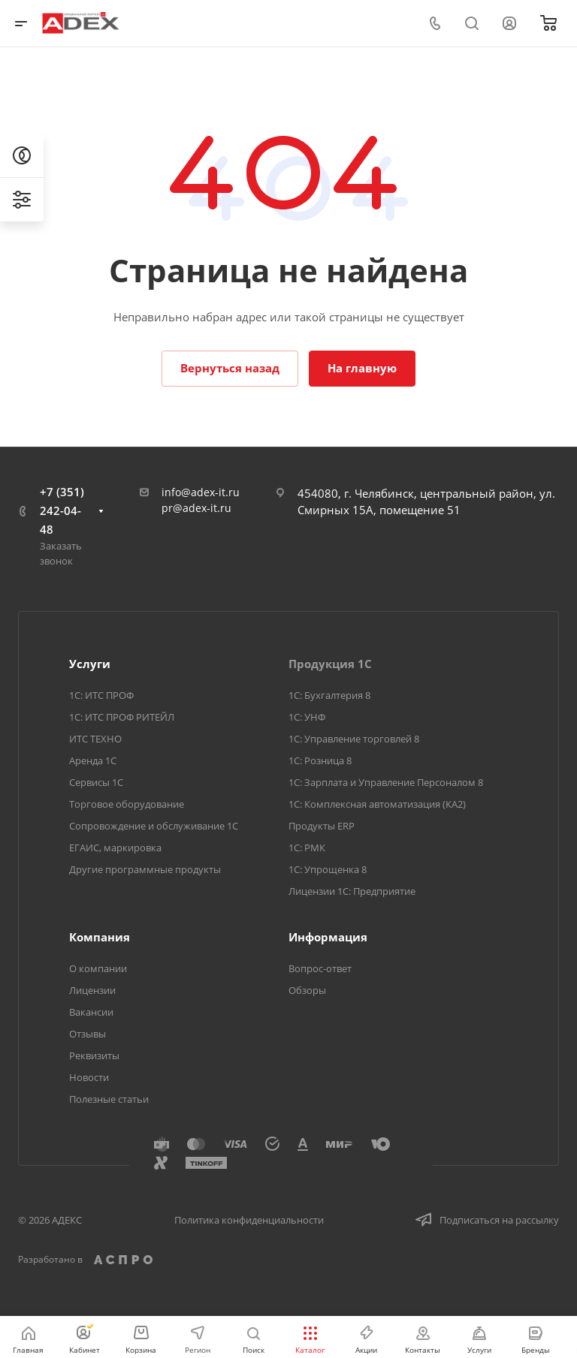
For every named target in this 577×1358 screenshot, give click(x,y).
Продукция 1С (330, 663)
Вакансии (91, 1012)
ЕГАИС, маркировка (115, 847)
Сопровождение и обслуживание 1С (153, 826)
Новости (89, 1077)
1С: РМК (306, 847)
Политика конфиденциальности (249, 1220)
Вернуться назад (229, 367)
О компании (98, 968)
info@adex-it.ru (201, 492)
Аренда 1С (92, 760)
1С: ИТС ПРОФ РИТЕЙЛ (121, 717)
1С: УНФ (306, 717)
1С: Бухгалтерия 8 (329, 695)
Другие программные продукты (145, 869)
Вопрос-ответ (320, 968)
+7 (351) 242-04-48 (62, 510)
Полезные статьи (109, 1099)
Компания (99, 936)
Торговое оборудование (126, 804)
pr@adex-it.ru (196, 508)
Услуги (89, 663)
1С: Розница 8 (320, 760)
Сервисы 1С (96, 782)
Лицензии (92, 990)
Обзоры (307, 990)
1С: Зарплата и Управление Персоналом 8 (385, 782)
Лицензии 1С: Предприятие (351, 891)
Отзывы (87, 1033)
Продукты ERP (321, 826)
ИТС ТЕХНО (95, 738)
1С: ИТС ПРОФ (101, 695)
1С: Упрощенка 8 (327, 869)
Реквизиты (94, 1055)
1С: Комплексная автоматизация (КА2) (377, 804)
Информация (327, 936)
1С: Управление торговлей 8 (353, 738)
